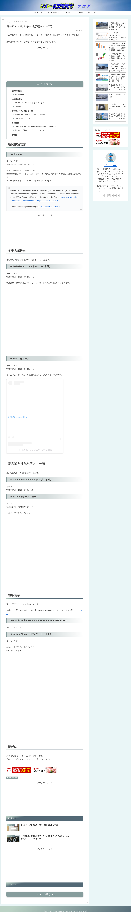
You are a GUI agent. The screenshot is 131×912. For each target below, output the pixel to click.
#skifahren (17, 203)
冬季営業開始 (17, 100)
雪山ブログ (45, 905)
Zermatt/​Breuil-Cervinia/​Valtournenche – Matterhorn (37, 128)
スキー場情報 (56, 905)
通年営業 (15, 124)
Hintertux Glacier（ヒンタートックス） (32, 132)
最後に (14, 137)
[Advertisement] (44, 64)
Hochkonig (20, 95)
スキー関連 (66, 905)
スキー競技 (75, 905)
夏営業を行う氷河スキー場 (23, 112)
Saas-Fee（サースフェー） (27, 120)
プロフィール (110, 165)
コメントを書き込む (45, 888)
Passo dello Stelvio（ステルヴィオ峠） (32, 116)
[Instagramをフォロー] (109, 195)
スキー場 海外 (12, 780)
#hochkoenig (65, 199)
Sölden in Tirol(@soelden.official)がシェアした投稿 (34, 452)
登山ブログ (85, 905)
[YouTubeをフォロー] (112, 195)
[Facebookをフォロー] (106, 195)
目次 (42, 84)
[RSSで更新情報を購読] (118, 195)
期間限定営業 (17, 91)
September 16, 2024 (50, 209)
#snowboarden (30, 203)
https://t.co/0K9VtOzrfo (47, 203)
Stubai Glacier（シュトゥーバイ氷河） (32, 103)
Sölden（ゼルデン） (24, 107)
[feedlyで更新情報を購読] (115, 195)
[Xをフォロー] (103, 195)
